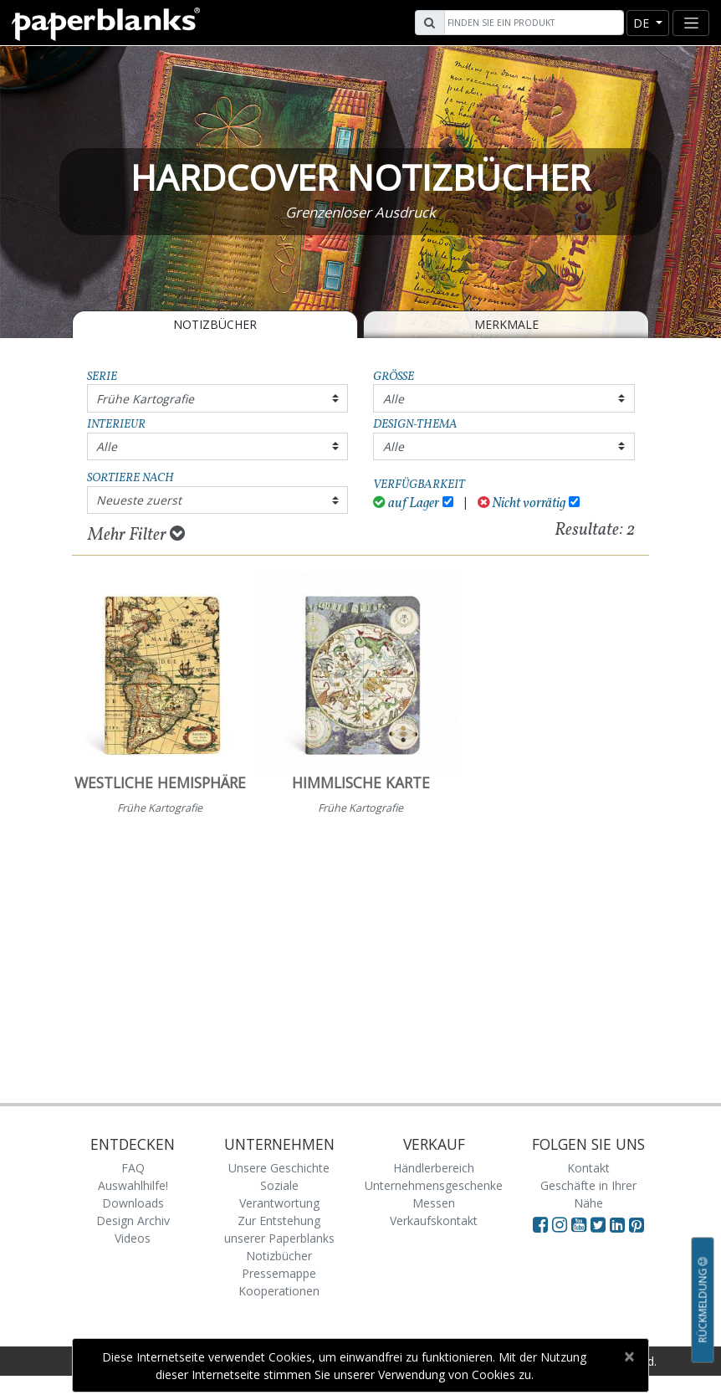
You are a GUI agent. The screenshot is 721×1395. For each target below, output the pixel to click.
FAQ (133, 1168)
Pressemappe (279, 1273)
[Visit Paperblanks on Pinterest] (636, 1224)
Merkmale (506, 324)
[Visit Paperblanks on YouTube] (581, 1224)
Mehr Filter (136, 534)
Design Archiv (133, 1220)
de (642, 23)
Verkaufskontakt (434, 1220)
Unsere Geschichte (279, 1168)
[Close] (628, 1356)
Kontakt (588, 1168)
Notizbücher (215, 324)
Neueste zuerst (139, 500)
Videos (133, 1238)
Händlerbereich (433, 1168)
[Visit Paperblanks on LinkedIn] (619, 1224)
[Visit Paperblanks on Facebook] (540, 1224)
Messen (433, 1203)
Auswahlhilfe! (133, 1185)
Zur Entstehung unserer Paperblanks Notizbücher (279, 1238)
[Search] (532, 22)
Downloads (133, 1203)
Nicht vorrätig (522, 503)
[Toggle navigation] (690, 23)
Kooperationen (279, 1291)
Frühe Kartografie (145, 399)
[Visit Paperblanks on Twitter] (600, 1224)
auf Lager (406, 503)
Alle (393, 399)
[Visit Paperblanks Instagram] (559, 1224)
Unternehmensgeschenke (434, 1185)
